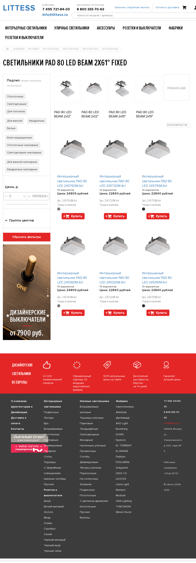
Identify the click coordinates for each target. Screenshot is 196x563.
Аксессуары (106, 28)
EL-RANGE (122, 451)
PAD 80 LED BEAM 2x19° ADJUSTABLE (119, 116)
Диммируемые (53, 445)
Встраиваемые (53, 428)
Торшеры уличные (92, 417)
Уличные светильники (71, 28)
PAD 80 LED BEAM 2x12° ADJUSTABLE (64, 116)
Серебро (50, 528)
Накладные (51, 440)
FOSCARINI (122, 462)
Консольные (88, 506)
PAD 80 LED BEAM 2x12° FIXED (90, 116)
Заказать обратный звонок (131, 8)
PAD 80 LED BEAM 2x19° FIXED (145, 116)
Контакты (17, 428)
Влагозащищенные (18, 137)
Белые (10, 128)
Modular (121, 495)
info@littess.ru (55, 15)
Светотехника (125, 406)
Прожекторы (88, 451)
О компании (19, 401)
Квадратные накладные (21, 169)
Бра (46, 423)
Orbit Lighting (124, 501)
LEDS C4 (121, 473)
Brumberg (121, 428)
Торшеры (50, 462)
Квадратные (35, 120)
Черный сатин (52, 550)
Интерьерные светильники (26, 28)
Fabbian (120, 456)
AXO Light (122, 423)
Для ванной (13, 120)
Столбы (85, 456)
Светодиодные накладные (23, 152)
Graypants (122, 467)
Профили (50, 451)
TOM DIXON (123, 506)
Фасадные (86, 440)
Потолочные (14, 96)
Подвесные (51, 412)
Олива (48, 523)
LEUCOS (121, 478)
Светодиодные (15, 104)
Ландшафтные (89, 428)
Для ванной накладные (21, 162)
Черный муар (52, 545)
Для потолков (15, 111)
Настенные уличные (93, 445)
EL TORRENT (124, 445)
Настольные (52, 434)
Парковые (86, 423)
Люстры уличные (90, 467)
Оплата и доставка (167, 8)
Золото (48, 512)
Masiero (121, 489)
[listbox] (98, 558)
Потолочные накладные (21, 145)
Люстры (49, 417)
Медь (47, 517)
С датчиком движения (94, 501)
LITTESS (16, 9)
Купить (76, 216)
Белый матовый (54, 506)
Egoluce (121, 440)
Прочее (49, 484)
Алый (47, 501)
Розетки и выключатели (142, 28)
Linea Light (122, 484)
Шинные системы (55, 478)
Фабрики (176, 28)
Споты (48, 456)
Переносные (88, 473)
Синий (48, 534)
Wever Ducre (123, 512)
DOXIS (120, 434)
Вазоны (85, 517)
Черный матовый (54, 539)
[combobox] (178, 125)
